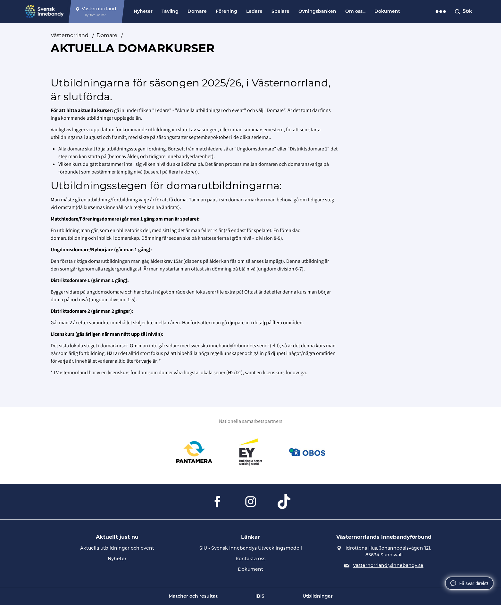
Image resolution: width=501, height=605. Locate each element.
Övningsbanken (317, 11)
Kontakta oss (250, 559)
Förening (226, 11)
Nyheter (143, 11)
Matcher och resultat (193, 596)
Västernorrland (69, 35)
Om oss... (355, 11)
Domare (197, 11)
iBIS (259, 596)
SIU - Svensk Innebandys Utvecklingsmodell (250, 548)
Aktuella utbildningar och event (117, 548)
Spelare (280, 11)
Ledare (254, 11)
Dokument (387, 11)
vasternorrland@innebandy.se (388, 565)
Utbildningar (318, 596)
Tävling (170, 11)
